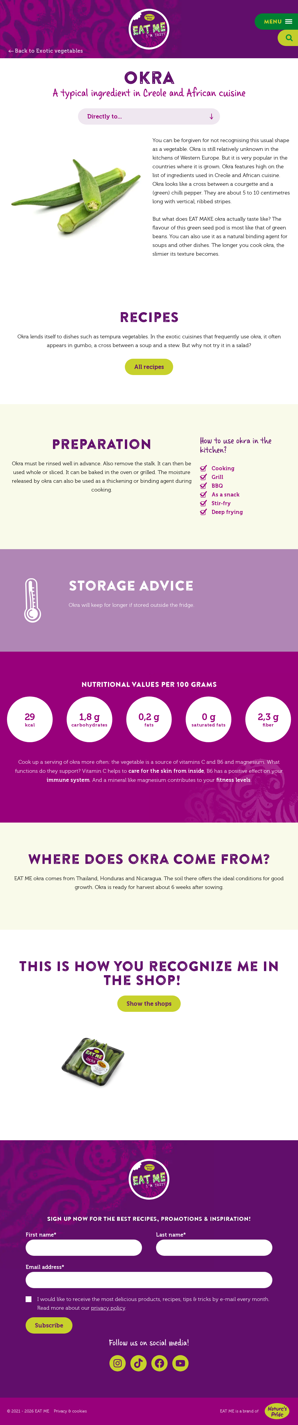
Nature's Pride (277, 1411)
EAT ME (149, 29)
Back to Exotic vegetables (49, 51)
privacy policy (108, 1308)
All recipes (149, 366)
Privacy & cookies (70, 1411)
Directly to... (104, 116)
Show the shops (149, 1003)
